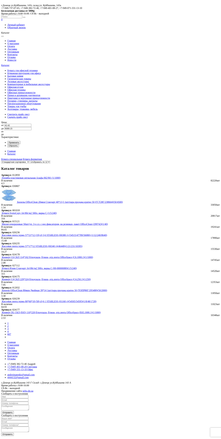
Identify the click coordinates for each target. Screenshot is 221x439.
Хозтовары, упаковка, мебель (22, 109)
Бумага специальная (11, 159)
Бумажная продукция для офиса (24, 73)
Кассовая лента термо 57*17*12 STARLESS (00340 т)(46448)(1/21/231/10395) (42, 246)
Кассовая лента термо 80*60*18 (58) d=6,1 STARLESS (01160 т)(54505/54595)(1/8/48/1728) (49, 301)
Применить (14, 142)
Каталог (5, 65)
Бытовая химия (15, 76)
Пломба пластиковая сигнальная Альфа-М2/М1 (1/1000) (31, 177)
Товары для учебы (16, 106)
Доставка (12, 49)
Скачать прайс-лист (17, 117)
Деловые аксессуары (18, 81)
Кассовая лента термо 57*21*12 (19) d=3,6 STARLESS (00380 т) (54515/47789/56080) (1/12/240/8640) (54, 235)
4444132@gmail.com (18, 377)
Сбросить (13, 146)
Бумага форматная (32, 159)
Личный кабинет (16, 24)
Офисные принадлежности (21, 92)
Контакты (12, 54)
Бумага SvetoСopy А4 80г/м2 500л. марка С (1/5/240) (29, 213)
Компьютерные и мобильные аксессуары (28, 84)
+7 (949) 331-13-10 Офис (20, 369)
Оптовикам (13, 51)
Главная (11, 40)
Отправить (7, 413)
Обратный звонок (16, 27)
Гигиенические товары (19, 78)
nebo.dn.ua (28, 391)
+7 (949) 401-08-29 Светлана (22, 366)
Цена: (4, 122)
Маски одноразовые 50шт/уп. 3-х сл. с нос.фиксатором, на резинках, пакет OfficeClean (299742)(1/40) (55, 224)
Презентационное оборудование (24, 103)
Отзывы (11, 57)
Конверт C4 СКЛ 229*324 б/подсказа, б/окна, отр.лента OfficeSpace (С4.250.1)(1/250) (46, 279)
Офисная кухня (15, 87)
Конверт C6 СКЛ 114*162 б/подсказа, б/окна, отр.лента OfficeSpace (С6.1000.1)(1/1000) (47, 257)
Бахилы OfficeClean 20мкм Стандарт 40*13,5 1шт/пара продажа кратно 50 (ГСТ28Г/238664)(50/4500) (70, 202)
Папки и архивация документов (23, 95)
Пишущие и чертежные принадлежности (28, 98)
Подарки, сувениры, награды (22, 101)
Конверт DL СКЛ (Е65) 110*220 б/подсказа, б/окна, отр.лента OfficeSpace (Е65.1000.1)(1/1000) (51, 312)
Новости (11, 60)
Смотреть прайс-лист (18, 114)
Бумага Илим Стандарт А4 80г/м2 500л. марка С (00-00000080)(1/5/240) (39, 268)
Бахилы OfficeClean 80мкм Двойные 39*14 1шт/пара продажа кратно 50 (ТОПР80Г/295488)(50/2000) (54, 290)
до (2, 128)
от (2, 125)
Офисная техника (16, 89)
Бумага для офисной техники (22, 70)
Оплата (11, 46)
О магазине (13, 43)
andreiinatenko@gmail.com (21, 374)
